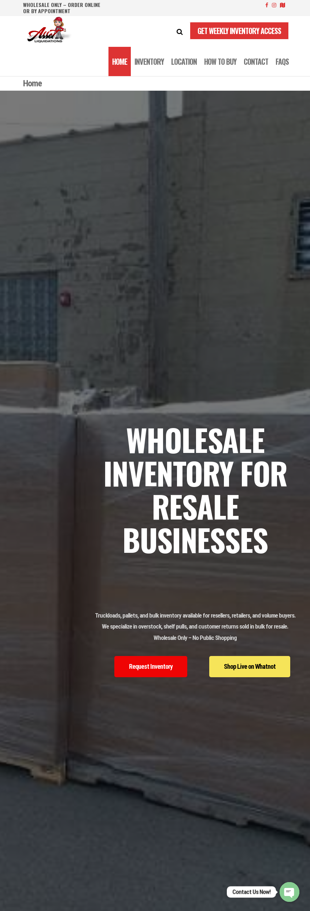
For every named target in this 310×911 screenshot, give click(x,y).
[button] (150, 666)
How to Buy (220, 61)
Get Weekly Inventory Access (239, 30)
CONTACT (256, 61)
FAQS (282, 61)
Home (119, 61)
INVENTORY (149, 61)
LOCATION (184, 61)
